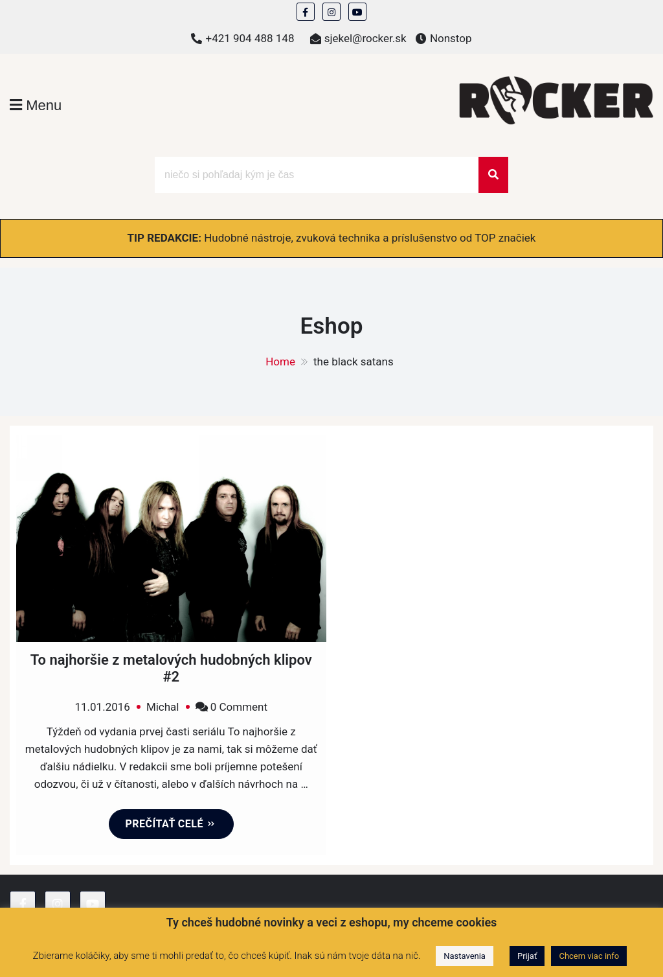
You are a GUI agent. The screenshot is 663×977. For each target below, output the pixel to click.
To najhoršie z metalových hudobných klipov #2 (171, 668)
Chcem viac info (589, 956)
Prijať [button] (527, 956)
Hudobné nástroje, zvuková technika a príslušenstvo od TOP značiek (369, 237)
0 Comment (238, 706)
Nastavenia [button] (465, 956)
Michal (162, 706)
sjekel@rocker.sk (365, 38)
